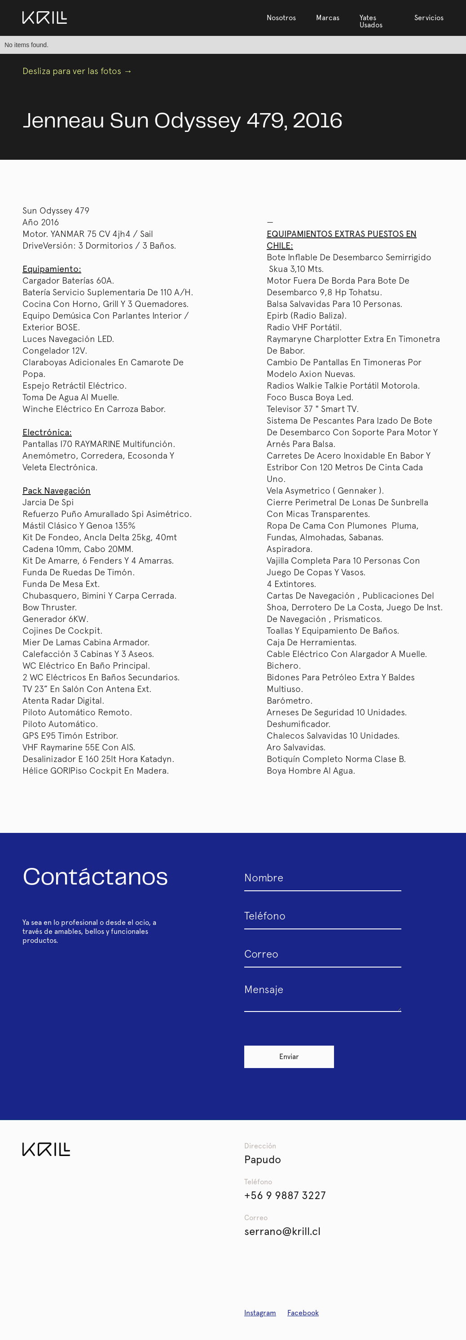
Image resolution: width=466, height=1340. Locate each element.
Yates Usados (371, 21)
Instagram (260, 1313)
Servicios (429, 17)
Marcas (327, 17)
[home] (44, 17)
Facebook (303, 1313)
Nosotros (281, 17)
